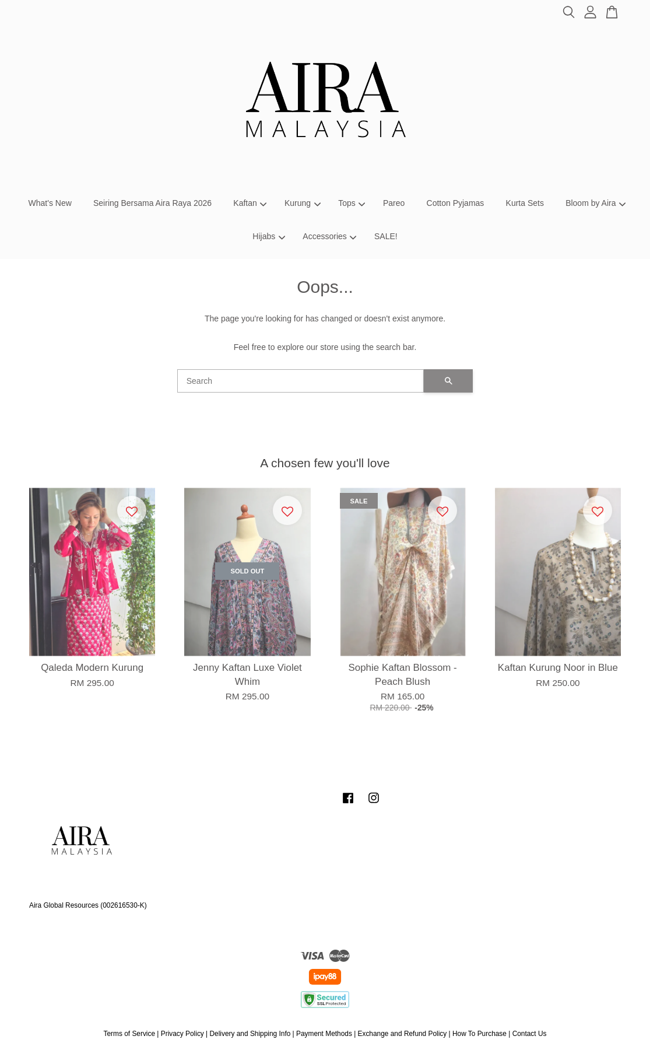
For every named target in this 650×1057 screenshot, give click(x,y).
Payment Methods (324, 1034)
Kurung (302, 203)
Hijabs (268, 236)
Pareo (394, 203)
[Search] (300, 381)
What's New (50, 203)
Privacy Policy (182, 1034)
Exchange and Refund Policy (402, 1034)
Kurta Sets (525, 203)
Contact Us (529, 1034)
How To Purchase (479, 1034)
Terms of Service (130, 1034)
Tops (351, 203)
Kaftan (249, 203)
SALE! (386, 236)
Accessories (329, 236)
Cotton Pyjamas (455, 203)
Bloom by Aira (595, 203)
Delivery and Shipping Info (249, 1034)
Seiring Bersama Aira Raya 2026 (152, 203)
